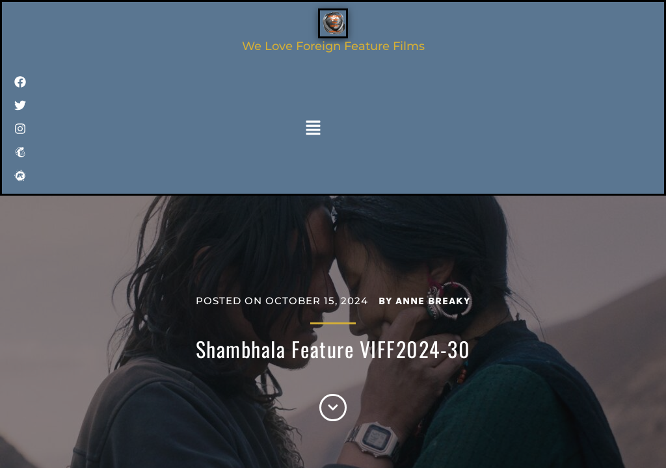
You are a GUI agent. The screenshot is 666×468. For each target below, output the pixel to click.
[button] (313, 128)
